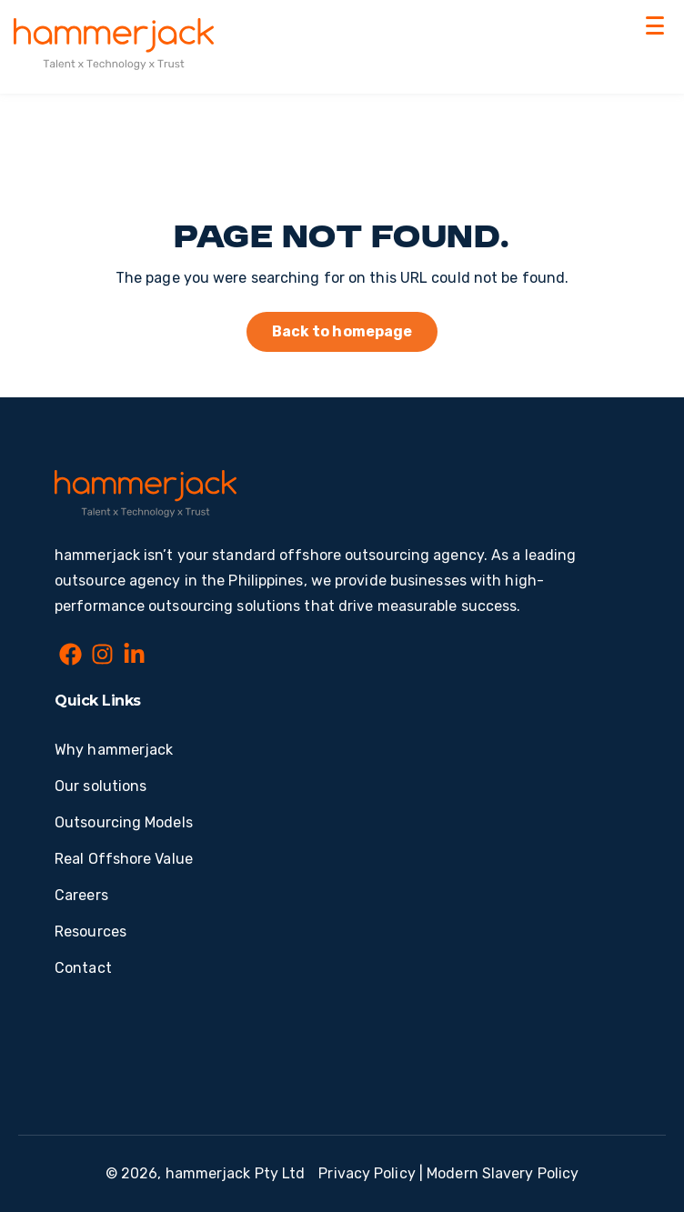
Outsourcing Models (124, 822)
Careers (81, 895)
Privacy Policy (366, 1173)
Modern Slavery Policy (502, 1173)
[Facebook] (70, 657)
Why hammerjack (114, 749)
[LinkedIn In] (134, 657)
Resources (90, 931)
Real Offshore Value (124, 858)
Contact (83, 968)
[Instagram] (102, 657)
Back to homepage (342, 331)
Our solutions (100, 786)
